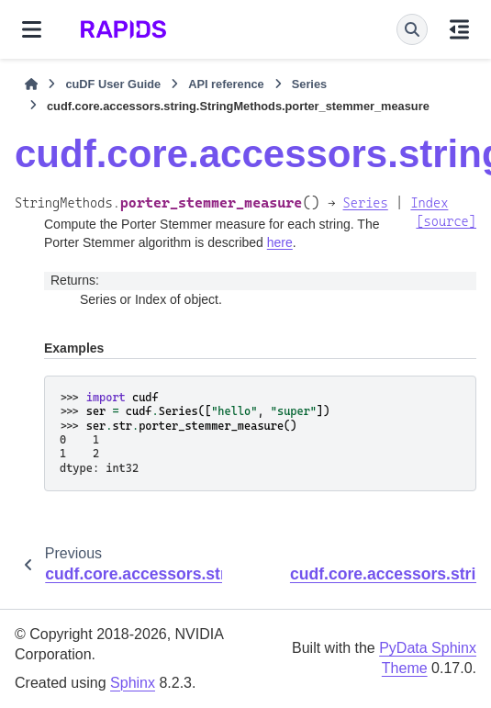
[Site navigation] (32, 29)
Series (309, 84)
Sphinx (132, 683)
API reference (226, 84)
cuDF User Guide (113, 84)
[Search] (412, 29)
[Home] (31, 84)
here (280, 242)
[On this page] (459, 29)
